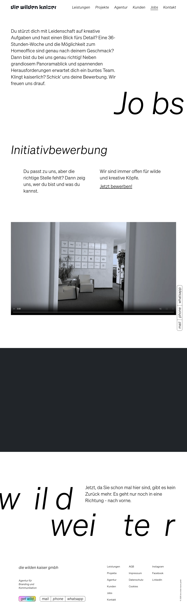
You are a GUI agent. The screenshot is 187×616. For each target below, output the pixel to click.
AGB (131, 566)
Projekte (112, 573)
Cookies (133, 586)
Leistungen (113, 566)
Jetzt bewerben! (116, 186)
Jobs (109, 592)
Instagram (158, 566)
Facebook (157, 573)
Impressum (135, 573)
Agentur (111, 579)
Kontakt (111, 599)
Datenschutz (136, 579)
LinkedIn (157, 579)
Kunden (111, 586)
